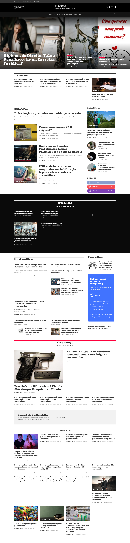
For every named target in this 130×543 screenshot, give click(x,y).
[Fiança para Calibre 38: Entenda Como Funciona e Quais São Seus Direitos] (92, 265)
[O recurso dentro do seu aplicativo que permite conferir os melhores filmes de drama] (26, 441)
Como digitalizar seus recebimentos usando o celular (106, 144)
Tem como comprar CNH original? (55, 128)
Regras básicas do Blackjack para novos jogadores (106, 155)
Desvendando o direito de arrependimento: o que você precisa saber (26, 467)
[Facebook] (105, 7)
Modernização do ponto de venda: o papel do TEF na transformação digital (71, 330)
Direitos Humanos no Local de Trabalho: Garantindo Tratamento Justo (25, 240)
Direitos (60, 6)
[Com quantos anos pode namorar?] (114, 43)
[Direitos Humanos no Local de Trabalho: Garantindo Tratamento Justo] (25, 229)
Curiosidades (19, 447)
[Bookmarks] (115, 7)
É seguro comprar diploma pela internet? (25, 525)
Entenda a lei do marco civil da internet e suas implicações (77, 479)
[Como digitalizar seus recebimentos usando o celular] (91, 145)
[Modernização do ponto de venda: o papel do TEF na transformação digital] (55, 331)
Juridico (12, 52)
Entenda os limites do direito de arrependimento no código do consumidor (89, 354)
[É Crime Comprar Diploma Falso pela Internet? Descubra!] (52, 513)
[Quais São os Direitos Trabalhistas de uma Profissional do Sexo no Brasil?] (25, 153)
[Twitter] (107, 7)
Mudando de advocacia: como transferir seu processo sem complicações (103, 437)
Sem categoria (20, 181)
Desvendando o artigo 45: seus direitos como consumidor (103, 467)
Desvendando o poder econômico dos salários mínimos (24, 81)
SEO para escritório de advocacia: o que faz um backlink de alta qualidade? (71, 280)
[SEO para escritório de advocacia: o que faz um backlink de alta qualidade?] (55, 281)
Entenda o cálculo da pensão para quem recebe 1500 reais (50, 437)
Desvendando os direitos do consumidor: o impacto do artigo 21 (52, 467)
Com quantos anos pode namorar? (111, 60)
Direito (5, 52)
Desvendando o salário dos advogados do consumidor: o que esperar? (77, 81)
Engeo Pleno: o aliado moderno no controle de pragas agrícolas (99, 132)
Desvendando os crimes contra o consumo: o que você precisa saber (50, 81)
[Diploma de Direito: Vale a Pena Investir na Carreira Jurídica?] (32, 43)
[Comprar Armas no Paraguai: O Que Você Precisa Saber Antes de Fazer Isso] (104, 483)
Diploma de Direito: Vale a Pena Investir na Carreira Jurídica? (29, 59)
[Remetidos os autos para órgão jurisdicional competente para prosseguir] (81, 43)
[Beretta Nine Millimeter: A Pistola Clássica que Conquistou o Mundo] (38, 366)
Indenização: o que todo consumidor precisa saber (48, 113)
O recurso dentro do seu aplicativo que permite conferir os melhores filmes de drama (26, 454)
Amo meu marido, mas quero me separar (65, 264)
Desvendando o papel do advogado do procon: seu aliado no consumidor (23, 213)
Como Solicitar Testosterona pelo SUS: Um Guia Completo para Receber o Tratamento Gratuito (77, 528)
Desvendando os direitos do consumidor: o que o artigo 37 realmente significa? (52, 479)
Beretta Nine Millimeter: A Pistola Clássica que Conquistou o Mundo (38, 388)
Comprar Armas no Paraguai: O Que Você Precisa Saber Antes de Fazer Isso (102, 496)
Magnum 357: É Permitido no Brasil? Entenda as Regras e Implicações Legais (36, 330)
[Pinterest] (110, 7)
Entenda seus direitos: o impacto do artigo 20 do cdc (76, 467)
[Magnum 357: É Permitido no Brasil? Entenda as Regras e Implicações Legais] (18, 331)
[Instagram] (112, 7)
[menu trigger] (16, 14)
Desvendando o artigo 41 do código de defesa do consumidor (77, 399)
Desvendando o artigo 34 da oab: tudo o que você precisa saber (78, 437)
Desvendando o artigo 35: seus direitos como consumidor (51, 399)
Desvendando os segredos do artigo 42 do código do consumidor (103, 399)
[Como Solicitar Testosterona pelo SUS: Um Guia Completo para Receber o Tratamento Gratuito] (78, 513)
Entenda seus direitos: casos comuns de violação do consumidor (29, 303)
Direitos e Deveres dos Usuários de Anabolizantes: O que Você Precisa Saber (72, 290)
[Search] (115, 14)
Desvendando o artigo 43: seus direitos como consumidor (30, 266)
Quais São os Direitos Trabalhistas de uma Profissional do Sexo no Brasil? (60, 149)
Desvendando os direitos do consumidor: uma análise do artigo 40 (26, 479)
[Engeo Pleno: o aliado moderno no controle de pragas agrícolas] (101, 119)
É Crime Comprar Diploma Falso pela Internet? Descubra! (51, 526)
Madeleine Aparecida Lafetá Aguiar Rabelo (114, 64)
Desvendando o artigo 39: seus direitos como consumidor (25, 399)
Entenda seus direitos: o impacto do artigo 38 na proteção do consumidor (50, 213)
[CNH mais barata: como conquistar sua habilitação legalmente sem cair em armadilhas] (25, 174)
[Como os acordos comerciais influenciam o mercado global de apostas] (91, 167)
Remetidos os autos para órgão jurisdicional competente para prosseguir (79, 60)
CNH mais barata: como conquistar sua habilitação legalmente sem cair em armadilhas (57, 171)
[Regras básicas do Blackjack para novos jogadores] (91, 156)
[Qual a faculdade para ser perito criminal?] (104, 85)
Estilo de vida (20, 139)
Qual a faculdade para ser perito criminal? (103, 95)
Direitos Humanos (21, 234)
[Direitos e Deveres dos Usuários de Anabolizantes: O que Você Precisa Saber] (55, 291)
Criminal (96, 90)
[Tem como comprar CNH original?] (25, 132)
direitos (71, 66)
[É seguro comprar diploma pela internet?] (26, 513)
